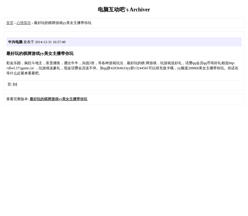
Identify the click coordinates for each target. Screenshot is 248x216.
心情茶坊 (23, 23)
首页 (9, 23)
